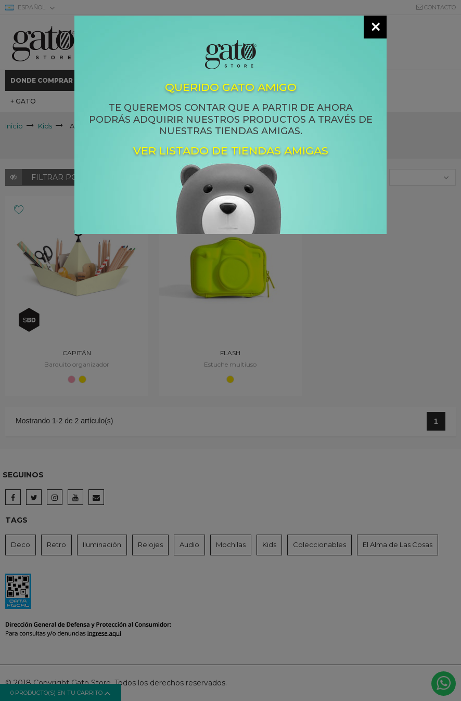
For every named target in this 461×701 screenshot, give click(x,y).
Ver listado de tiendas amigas (230, 150)
